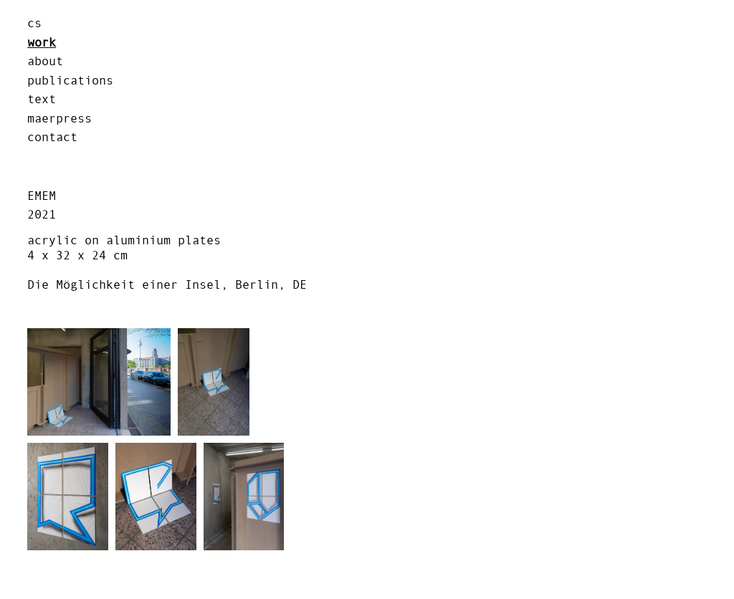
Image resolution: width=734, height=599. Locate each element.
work (41, 42)
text (41, 99)
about (45, 61)
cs (34, 23)
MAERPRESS (59, 118)
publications (70, 80)
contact (52, 137)
